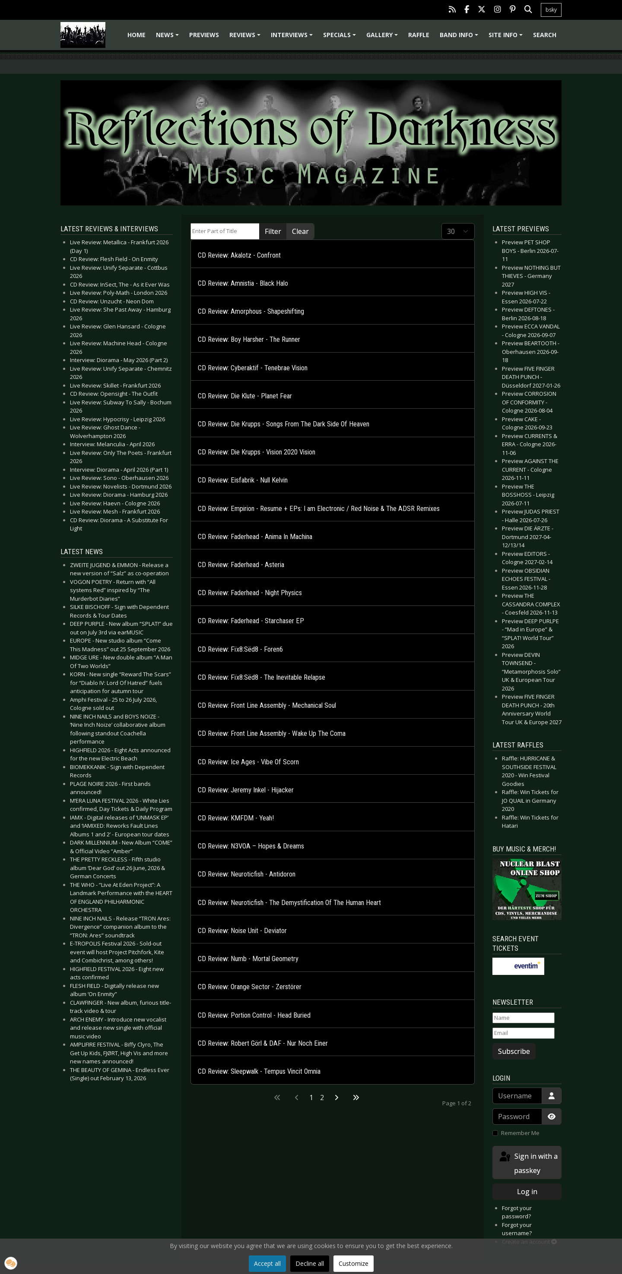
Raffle (418, 35)
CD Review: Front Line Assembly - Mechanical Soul (267, 705)
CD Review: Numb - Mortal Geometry (248, 959)
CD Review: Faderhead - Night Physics (250, 593)
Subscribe (514, 1051)
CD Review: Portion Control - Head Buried (254, 1015)
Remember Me (520, 1133)
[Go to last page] (356, 1097)
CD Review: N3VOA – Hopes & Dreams (251, 846)
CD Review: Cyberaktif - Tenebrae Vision (253, 368)
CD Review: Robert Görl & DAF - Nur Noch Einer (263, 1043)
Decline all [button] (309, 1263)
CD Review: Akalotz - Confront (239, 255)
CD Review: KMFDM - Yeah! (236, 818)
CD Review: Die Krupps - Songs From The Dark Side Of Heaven (283, 424)
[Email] (523, 1033)
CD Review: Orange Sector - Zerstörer (249, 987)
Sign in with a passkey (528, 1163)
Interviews (293, 38)
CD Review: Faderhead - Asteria (241, 565)
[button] (10, 1263)
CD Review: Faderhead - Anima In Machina (255, 537)
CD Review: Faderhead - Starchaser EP (251, 621)
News (168, 38)
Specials (341, 38)
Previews (204, 35)
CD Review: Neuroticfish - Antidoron (246, 874)
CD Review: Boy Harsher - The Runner (249, 339)
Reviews (246, 38)
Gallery (383, 38)
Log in (527, 1191)
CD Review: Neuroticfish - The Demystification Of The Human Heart (289, 903)
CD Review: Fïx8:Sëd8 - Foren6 (240, 649)
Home (136, 35)
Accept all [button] (267, 1263)
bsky (551, 9)
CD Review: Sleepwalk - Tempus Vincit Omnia (259, 1071)
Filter (273, 231)
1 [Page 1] (311, 1097)
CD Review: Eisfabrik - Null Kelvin (243, 480)
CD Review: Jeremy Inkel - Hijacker (246, 790)
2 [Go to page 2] (322, 1097)
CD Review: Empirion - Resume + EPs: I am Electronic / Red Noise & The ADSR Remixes (319, 509)
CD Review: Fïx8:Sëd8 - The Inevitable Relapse (261, 677)
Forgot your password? (517, 1212)
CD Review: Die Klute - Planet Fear (245, 396)
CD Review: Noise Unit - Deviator (242, 931)
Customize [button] (353, 1263)
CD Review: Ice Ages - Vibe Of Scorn (248, 762)
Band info (460, 38)
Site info (507, 38)
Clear (300, 231)
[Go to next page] (336, 1097)
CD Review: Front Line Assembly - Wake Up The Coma (272, 733)
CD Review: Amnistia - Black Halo (243, 283)
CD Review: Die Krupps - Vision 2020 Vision (256, 452)
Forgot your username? (517, 1229)
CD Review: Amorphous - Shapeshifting (251, 311)
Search (544, 35)
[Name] (523, 1018)
